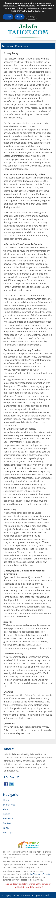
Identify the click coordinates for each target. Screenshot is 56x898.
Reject (19, 17)
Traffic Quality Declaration (33, 11)
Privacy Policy (28, 6)
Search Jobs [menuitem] (9, 804)
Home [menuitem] (6, 800)
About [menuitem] (6, 809)
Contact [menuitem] (7, 823)
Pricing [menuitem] (6, 813)
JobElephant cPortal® (40, 874)
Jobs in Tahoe (24, 895)
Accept (8, 17)
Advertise (8, 818)
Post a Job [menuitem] (8, 832)
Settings (31, 17)
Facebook (6, 784)
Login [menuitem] (6, 827)
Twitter (11, 784)
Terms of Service (10, 6)
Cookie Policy (47, 8)
